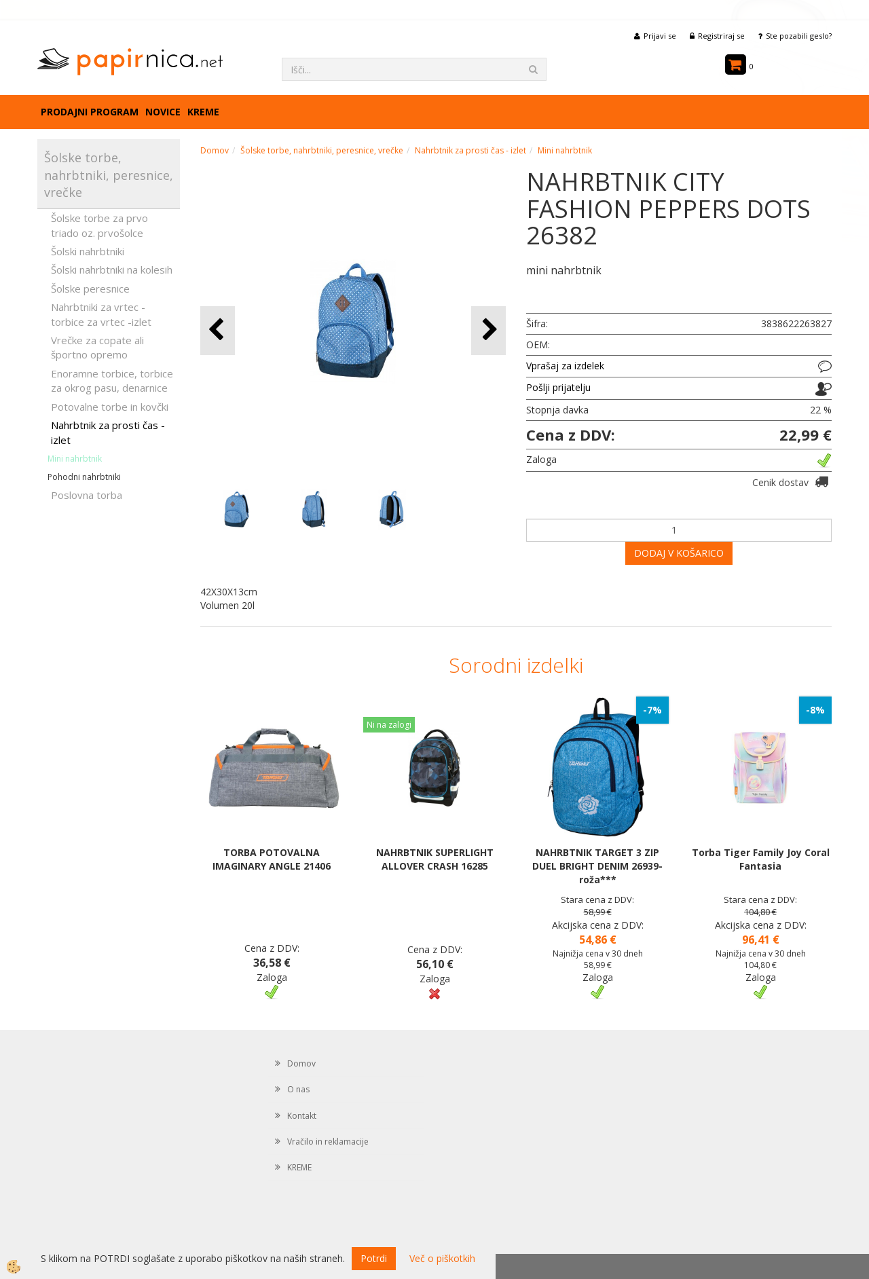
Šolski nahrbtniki (87, 251)
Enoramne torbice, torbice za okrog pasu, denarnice (112, 380)
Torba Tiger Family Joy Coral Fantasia (761, 859)
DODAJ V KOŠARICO (679, 552)
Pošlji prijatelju (558, 387)
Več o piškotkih (442, 1258)
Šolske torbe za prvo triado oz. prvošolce (99, 225)
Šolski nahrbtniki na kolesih (111, 269)
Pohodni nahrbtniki (84, 477)
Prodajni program (89, 111)
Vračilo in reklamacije (328, 1141)
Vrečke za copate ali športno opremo (97, 347)
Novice (163, 111)
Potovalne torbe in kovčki (109, 406)
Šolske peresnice (90, 288)
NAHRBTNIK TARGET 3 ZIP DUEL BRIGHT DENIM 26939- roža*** (597, 866)
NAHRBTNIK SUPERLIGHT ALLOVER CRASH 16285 (435, 859)
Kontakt (301, 1116)
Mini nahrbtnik (75, 458)
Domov (214, 150)
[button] (488, 330)
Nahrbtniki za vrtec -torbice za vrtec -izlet (101, 314)
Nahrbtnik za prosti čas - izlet (108, 432)
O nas (298, 1089)
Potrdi (373, 1258)
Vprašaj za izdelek (565, 365)
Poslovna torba (86, 495)
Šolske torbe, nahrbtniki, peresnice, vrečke (321, 150)
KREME (203, 111)
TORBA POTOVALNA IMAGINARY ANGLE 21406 (271, 859)
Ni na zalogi (389, 724)
